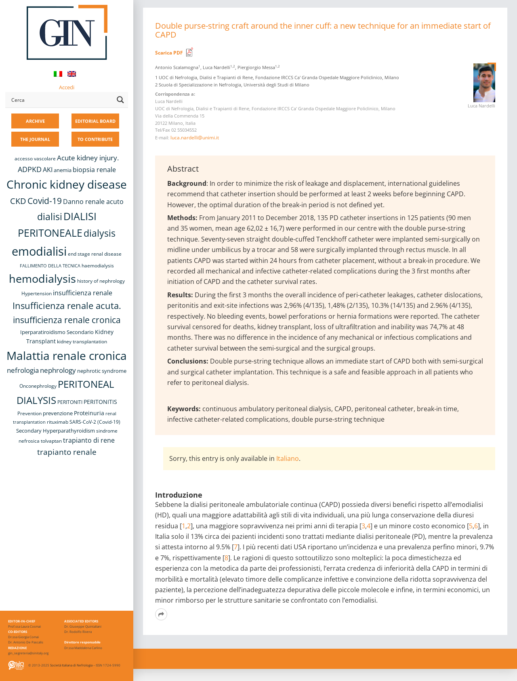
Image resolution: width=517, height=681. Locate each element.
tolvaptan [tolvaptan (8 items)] (51, 441)
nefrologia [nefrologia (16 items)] (23, 370)
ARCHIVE (35, 121)
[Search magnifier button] (120, 100)
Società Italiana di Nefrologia (71, 665)
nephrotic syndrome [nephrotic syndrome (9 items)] (101, 370)
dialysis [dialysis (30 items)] (100, 233)
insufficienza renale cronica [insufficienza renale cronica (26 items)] (67, 320)
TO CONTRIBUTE (95, 139)
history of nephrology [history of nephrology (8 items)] (101, 281)
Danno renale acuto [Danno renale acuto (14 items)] (93, 201)
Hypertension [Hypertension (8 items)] (36, 293)
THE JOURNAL (35, 139)
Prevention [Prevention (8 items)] (29, 413)
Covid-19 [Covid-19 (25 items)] (44, 200)
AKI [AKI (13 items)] (48, 169)
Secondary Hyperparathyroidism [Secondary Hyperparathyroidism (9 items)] (55, 430)
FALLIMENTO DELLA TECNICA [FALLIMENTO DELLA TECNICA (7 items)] (50, 266)
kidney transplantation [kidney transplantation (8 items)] (82, 341)
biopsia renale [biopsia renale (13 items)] (94, 169)
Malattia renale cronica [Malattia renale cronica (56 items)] (66, 355)
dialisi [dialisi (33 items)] (49, 216)
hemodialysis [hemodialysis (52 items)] (42, 278)
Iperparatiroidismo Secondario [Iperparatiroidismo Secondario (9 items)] (57, 332)
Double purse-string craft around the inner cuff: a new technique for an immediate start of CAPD (323, 30)
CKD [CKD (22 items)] (18, 200)
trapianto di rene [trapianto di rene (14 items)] (89, 440)
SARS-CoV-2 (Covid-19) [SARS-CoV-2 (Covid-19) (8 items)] (94, 422)
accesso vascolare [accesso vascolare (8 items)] (35, 159)
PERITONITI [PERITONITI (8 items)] (69, 402)
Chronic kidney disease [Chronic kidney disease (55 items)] (66, 184)
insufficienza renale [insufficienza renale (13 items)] (82, 292)
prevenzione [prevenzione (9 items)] (58, 413)
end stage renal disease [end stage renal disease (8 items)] (95, 254)
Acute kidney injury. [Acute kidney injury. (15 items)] (88, 157)
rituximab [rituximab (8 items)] (57, 422)
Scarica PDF (169, 52)
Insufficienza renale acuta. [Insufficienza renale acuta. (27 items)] (67, 305)
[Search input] (61, 99)
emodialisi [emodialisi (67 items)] (39, 251)
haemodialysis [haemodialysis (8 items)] (98, 266)
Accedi (66, 87)
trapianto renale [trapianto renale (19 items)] (67, 452)
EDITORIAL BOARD (95, 121)
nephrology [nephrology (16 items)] (58, 370)
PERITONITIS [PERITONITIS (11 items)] (100, 402)
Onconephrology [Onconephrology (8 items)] (38, 386)
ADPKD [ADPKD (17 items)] (30, 169)
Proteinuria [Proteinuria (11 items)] (89, 413)
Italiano (287, 458)
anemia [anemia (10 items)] (62, 170)
